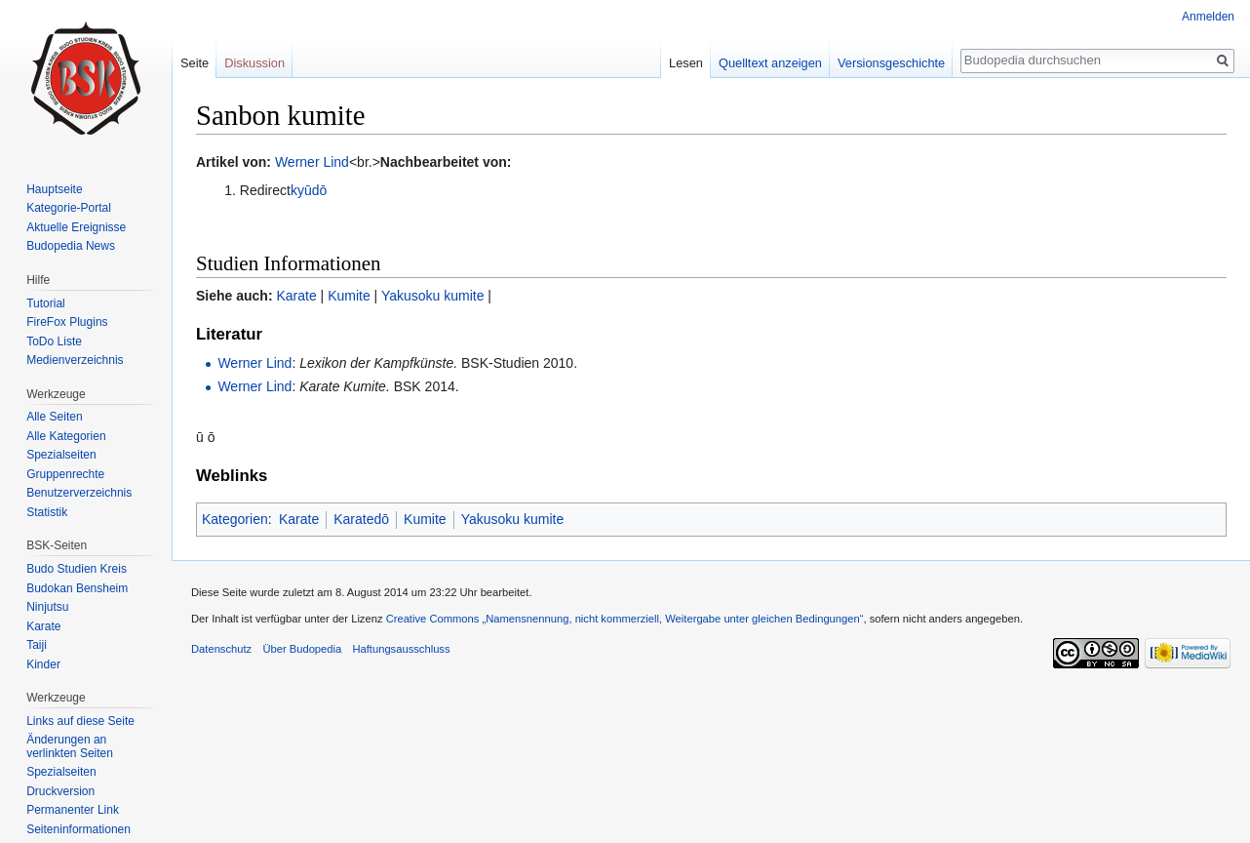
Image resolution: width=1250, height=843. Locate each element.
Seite (194, 63)
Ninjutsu (47, 607)
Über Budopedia (301, 649)
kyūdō (309, 190)
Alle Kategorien (65, 436)
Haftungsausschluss (400, 649)
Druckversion (60, 791)
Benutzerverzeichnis (79, 493)
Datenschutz (221, 649)
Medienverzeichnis (74, 360)
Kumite (349, 295)
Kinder (43, 664)
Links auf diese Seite (80, 721)
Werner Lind (312, 162)
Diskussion (254, 63)
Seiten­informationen (78, 829)
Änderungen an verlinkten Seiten (69, 746)
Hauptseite (54, 189)
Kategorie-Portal (68, 208)
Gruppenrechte (65, 474)
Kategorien (235, 519)
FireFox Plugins (66, 322)
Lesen (686, 63)
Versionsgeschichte (891, 63)
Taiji (36, 645)
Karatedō (361, 519)
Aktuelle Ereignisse (76, 227)
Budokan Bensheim (77, 588)
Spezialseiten (61, 455)
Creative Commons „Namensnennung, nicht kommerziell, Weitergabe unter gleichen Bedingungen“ (625, 618)
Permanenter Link (72, 810)
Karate (296, 295)
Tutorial (45, 303)
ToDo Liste (54, 341)
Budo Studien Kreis (76, 569)
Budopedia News (70, 246)
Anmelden (1208, 16)
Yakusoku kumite (433, 295)
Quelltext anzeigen (770, 63)
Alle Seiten (54, 416)
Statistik (46, 512)
